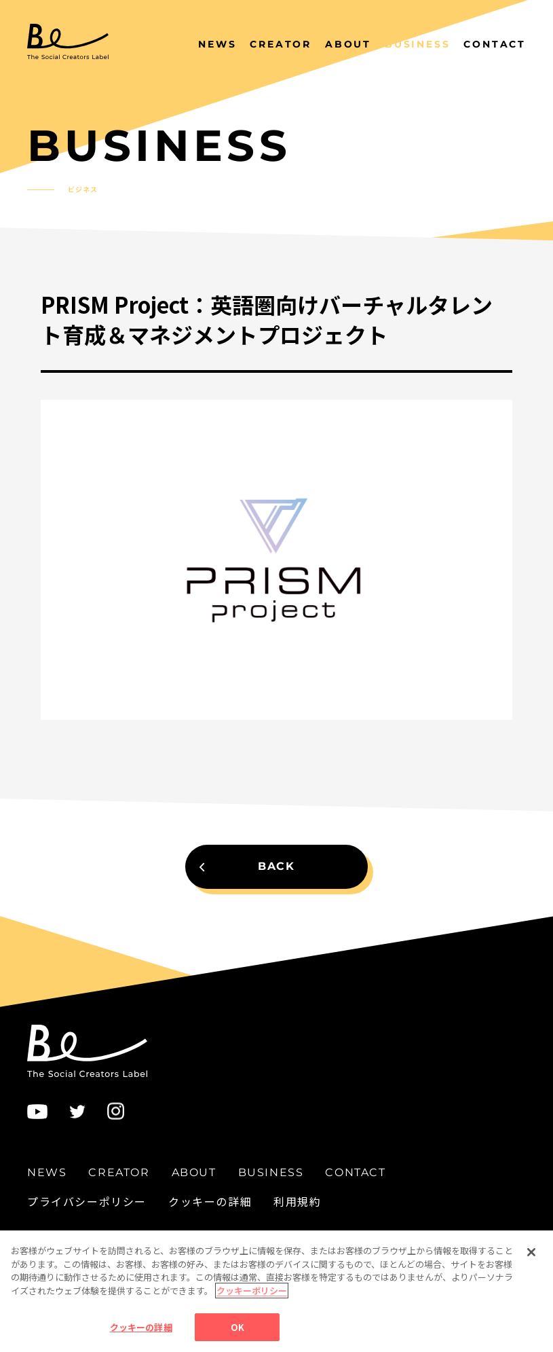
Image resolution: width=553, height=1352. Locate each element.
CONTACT (494, 44)
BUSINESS (417, 44)
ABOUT (348, 44)
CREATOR (280, 44)
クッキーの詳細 (210, 1201)
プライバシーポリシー (87, 1201)
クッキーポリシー (251, 1309)
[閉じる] (531, 1271)
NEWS (217, 44)
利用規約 (297, 1201)
